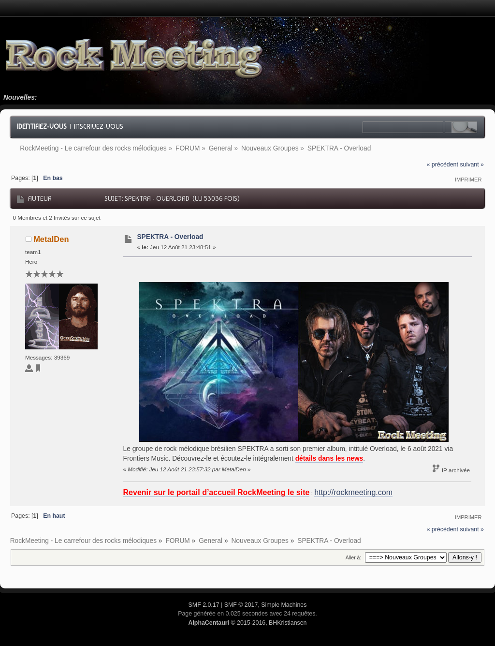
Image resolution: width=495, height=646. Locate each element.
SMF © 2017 (241, 604)
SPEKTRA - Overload (170, 236)
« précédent (442, 164)
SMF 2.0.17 (204, 604)
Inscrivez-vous (98, 126)
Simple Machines (283, 604)
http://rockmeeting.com (353, 492)
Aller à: (354, 557)
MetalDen (51, 239)
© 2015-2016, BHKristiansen (247, 622)
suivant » (472, 164)
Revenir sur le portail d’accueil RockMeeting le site (216, 492)
